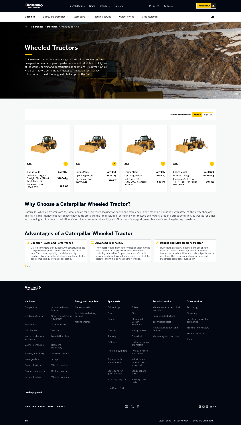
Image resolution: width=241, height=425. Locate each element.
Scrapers (56, 356)
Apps (189, 336)
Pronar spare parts (117, 376)
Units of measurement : (180, 114)
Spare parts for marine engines (115, 357)
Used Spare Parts (116, 384)
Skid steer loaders (60, 350)
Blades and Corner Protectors (137, 318)
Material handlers (60, 333)
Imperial (207, 114)
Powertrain (137, 333)
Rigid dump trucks (34, 312)
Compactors (31, 304)
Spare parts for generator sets (115, 369)
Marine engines (82, 318)
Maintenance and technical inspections (166, 305)
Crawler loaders (33, 362)
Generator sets (82, 304)
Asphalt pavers (58, 321)
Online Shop (114, 304)
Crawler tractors (33, 373)
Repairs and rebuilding (164, 312)
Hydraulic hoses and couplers (140, 349)
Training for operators (198, 324)
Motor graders (32, 356)
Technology (193, 304)
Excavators (30, 321)
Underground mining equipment (61, 314)
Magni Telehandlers (34, 341)
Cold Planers (31, 327)
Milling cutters (139, 327)
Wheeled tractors (60, 373)
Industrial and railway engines (86, 311)
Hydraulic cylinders (117, 347)
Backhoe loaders (59, 368)
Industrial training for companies (197, 317)
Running (112, 333)
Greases (112, 315)
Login (170, 6)
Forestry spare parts (139, 377)
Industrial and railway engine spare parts (139, 359)
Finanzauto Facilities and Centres (165, 326)
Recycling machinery (56, 343)
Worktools (56, 327)
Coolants (112, 327)
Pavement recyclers (35, 368)
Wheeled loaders (59, 362)
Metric (197, 114)
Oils (134, 310)
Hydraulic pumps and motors (140, 340)
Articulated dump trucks (60, 305)
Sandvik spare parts (139, 369)
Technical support (162, 318)
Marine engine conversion (166, 333)
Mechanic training (196, 330)
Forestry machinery (34, 350)
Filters (135, 304)
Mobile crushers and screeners (35, 334)
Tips (110, 310)
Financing (192, 310)
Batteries (112, 339)
